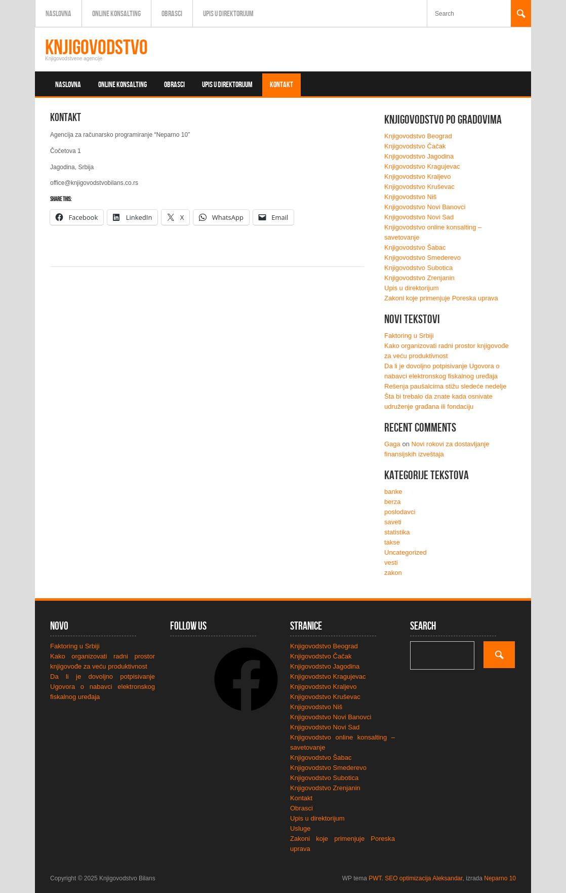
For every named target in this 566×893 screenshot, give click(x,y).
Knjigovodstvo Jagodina (419, 156)
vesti (391, 562)
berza (392, 502)
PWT (375, 878)
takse (392, 542)
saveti (392, 522)
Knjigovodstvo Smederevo (422, 257)
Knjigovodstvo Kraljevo (417, 176)
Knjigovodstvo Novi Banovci (424, 207)
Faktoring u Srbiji (409, 335)
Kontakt (281, 85)
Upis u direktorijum (228, 14)
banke (393, 491)
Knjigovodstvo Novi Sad (419, 217)
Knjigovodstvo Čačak (415, 146)
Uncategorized (405, 552)
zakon (393, 572)
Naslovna (58, 14)
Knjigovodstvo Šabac (415, 247)
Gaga (392, 444)
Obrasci (171, 14)
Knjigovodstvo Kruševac (419, 186)
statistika (397, 532)
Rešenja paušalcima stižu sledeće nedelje (445, 386)
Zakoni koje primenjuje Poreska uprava (441, 298)
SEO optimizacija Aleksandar (423, 878)
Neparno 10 (500, 878)
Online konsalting (116, 14)
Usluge (300, 828)
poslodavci (399, 512)
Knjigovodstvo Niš (410, 197)
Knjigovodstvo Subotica (418, 267)
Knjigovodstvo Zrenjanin (419, 278)
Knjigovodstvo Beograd (418, 136)
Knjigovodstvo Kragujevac (422, 166)
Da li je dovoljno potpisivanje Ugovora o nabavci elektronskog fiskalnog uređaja (102, 687)
